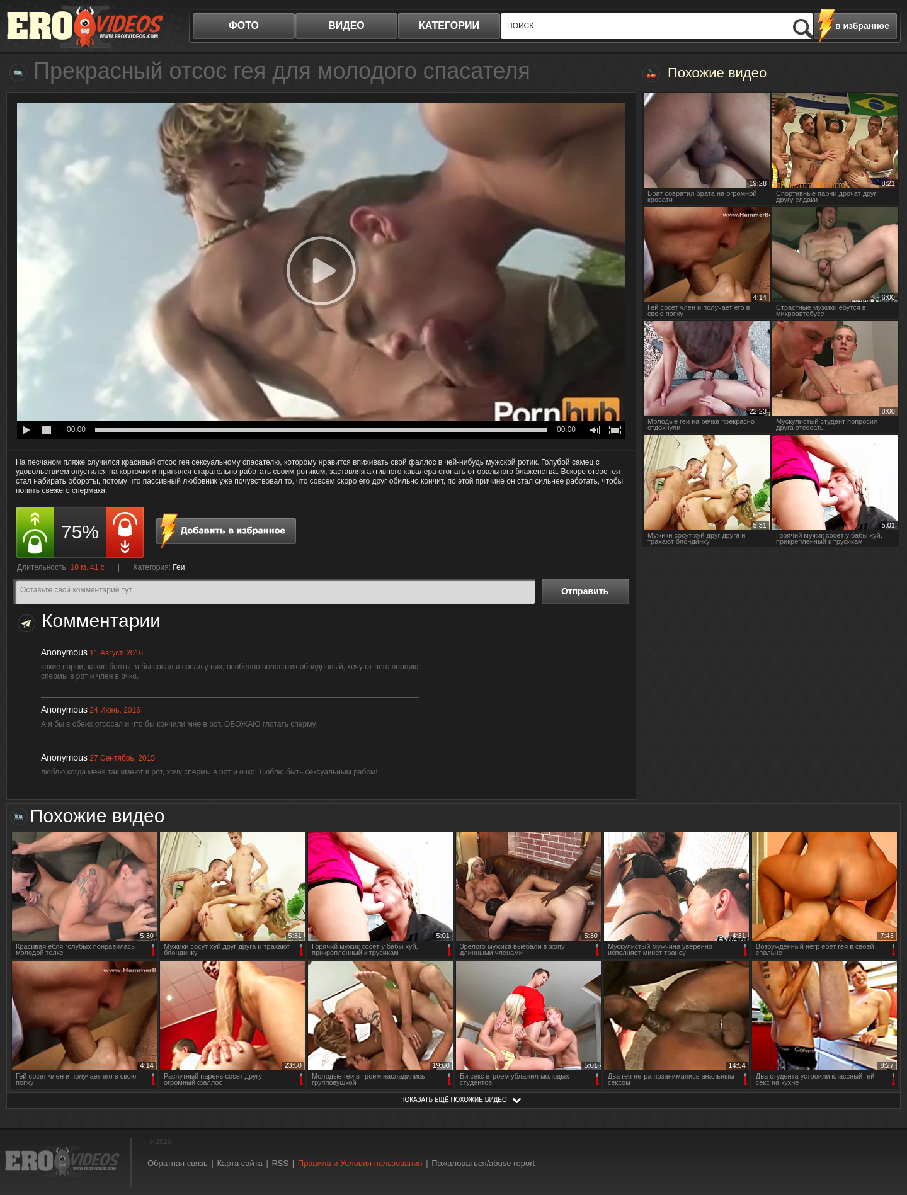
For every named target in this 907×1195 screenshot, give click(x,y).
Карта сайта (239, 1163)
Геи (179, 567)
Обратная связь (177, 1163)
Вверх (883, 1119)
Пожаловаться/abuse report (483, 1163)
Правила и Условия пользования (360, 1163)
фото (244, 25)
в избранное (862, 26)
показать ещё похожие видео (453, 1099)
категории (449, 25)
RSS (279, 1163)
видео (346, 25)
